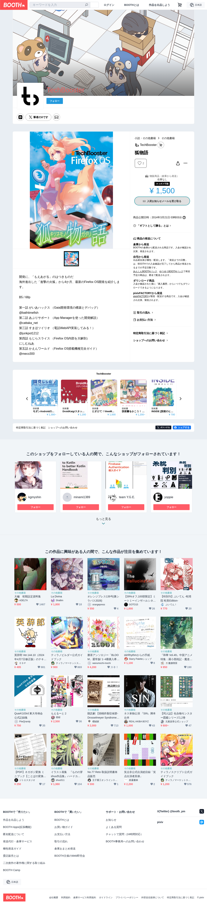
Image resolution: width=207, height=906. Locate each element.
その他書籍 (168, 138)
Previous (27, 399)
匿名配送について (13, 834)
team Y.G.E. (127, 497)
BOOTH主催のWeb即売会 (69, 855)
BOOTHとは (131, 5)
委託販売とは (11, 855)
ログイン (109, 5)
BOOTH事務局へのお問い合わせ (125, 841)
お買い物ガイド (63, 827)
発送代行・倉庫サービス (17, 841)
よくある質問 (114, 827)
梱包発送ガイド (12, 848)
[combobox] (59, 5)
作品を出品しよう (159, 5)
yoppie (168, 497)
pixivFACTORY (140, 296)
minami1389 (82, 497)
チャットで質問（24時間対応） (124, 834)
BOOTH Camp (11, 870)
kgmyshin (34, 497)
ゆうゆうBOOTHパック (171, 271)
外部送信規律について (152, 897)
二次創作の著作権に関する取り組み (24, 862)
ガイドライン (106, 897)
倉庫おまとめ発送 (65, 848)
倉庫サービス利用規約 (84, 897)
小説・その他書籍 (145, 138)
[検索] (86, 5)
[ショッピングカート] (180, 5)
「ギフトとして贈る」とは (153, 225)
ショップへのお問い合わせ (149, 340)
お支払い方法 (145, 319)
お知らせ (111, 819)
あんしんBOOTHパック (145, 271)
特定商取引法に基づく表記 (149, 333)
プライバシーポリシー (127, 897)
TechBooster (103, 373)
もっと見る (103, 522)
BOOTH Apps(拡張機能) (17, 827)
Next (180, 399)
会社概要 (53, 897)
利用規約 (65, 897)
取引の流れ (143, 312)
